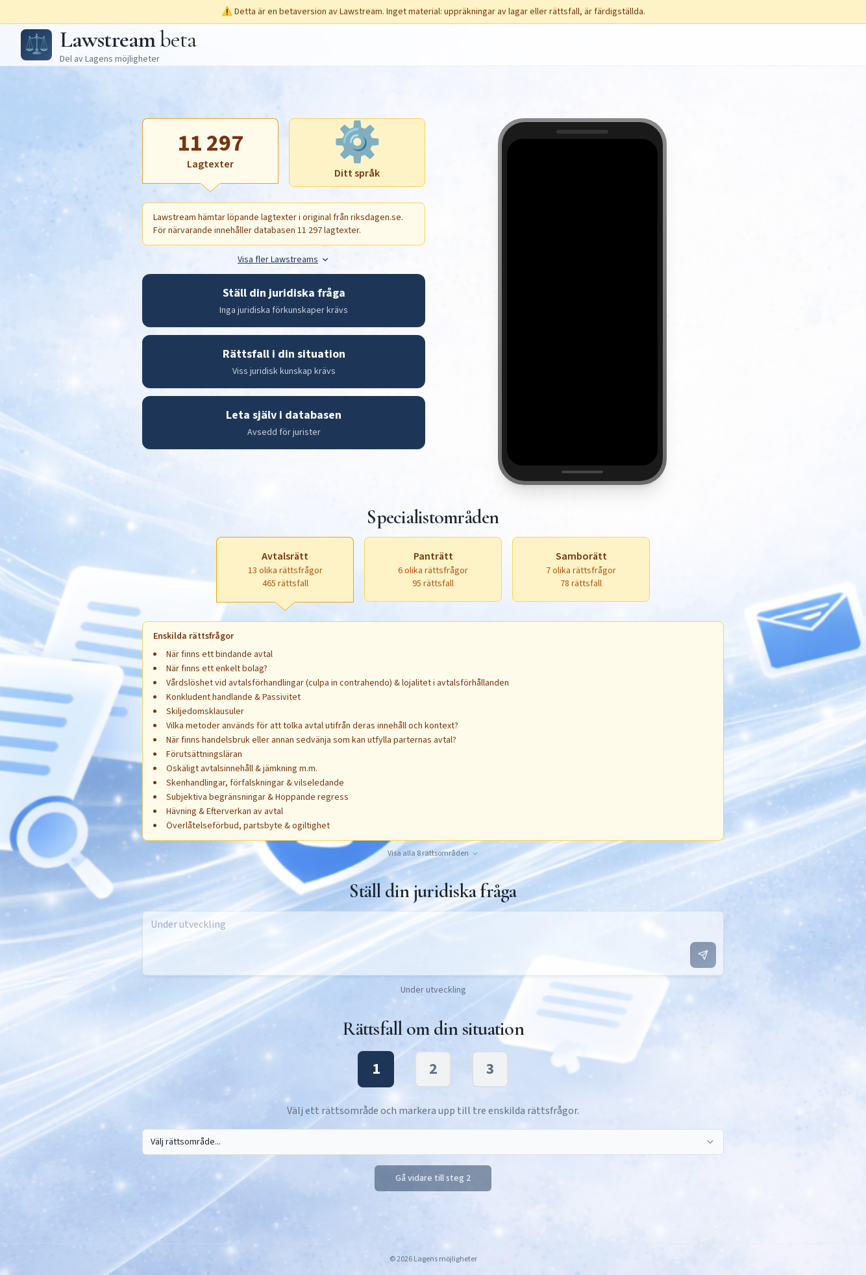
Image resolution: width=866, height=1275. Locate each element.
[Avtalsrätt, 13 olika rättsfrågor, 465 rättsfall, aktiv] (285, 569)
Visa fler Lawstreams (284, 259)
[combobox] (433, 1142)
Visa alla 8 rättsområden (433, 853)
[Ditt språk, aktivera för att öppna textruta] (357, 152)
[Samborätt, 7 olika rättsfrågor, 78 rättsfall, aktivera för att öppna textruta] (581, 569)
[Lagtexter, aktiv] (210, 150)
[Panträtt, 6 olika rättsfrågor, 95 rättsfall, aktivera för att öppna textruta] (433, 569)
